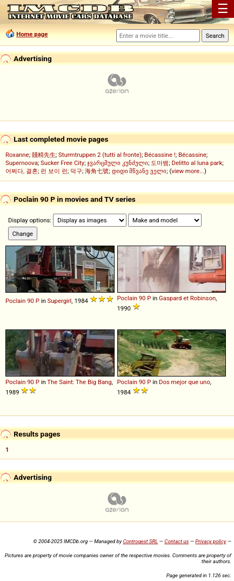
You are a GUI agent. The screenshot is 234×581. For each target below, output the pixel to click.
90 (30, 301)
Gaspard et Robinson (187, 298)
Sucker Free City (62, 163)
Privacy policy (210, 541)
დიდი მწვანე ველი (139, 171)
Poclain (15, 301)
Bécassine (192, 155)
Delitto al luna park (197, 163)
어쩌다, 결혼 (21, 171)
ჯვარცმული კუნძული (117, 163)
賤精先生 (44, 155)
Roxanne (17, 155)
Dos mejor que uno (184, 382)
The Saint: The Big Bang (79, 382)
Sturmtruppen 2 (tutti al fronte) (100, 155)
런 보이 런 (54, 171)
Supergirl (60, 301)
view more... (187, 171)
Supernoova (21, 163)
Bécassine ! (160, 155)
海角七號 (97, 171)
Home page (32, 34)
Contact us (176, 541)
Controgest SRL (140, 541)
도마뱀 (160, 163)
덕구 (76, 171)
